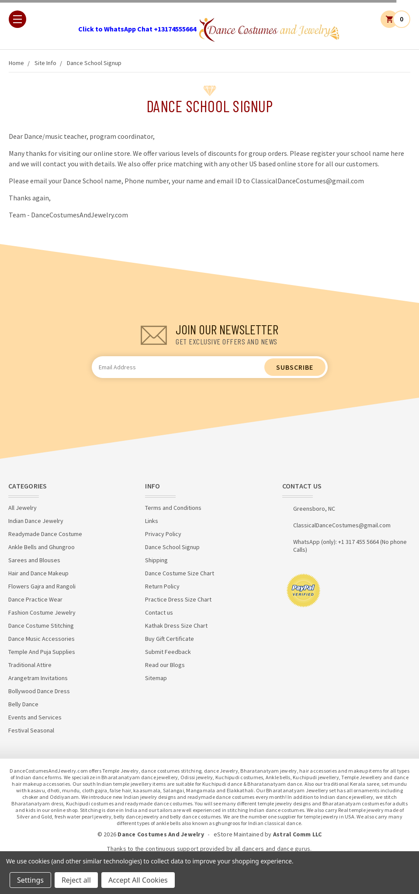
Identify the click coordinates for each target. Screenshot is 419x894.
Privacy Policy (163, 534)
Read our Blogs (165, 665)
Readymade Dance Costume (45, 534)
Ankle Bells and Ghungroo (41, 547)
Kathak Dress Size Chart (176, 625)
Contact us (159, 612)
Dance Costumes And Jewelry (161, 834)
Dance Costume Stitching (41, 625)
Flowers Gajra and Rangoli (42, 586)
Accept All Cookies (138, 880)
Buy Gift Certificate (169, 639)
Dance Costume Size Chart (179, 573)
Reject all (76, 880)
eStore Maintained (238, 834)
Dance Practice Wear (35, 599)
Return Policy (162, 586)
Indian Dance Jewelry (35, 521)
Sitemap (156, 678)
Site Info (45, 63)
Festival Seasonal (31, 730)
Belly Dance (23, 704)
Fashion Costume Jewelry (42, 612)
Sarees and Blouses (34, 560)
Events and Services (35, 717)
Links (151, 521)
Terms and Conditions (173, 508)
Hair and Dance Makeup (38, 573)
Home (16, 63)
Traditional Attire (30, 665)
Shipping (156, 560)
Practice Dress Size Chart (178, 599)
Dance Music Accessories (41, 639)
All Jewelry (22, 508)
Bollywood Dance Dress (39, 691)
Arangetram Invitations (38, 678)
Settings (30, 880)
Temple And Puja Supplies (41, 652)
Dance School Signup (94, 63)
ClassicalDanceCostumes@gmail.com (342, 525)
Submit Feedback (168, 652)
